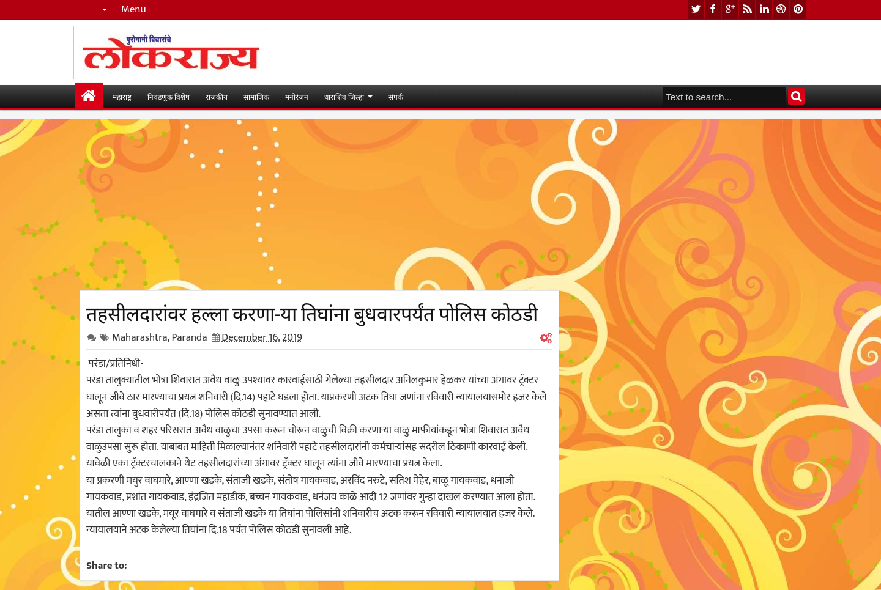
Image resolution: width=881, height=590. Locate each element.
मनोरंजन (296, 96)
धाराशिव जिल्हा (344, 96)
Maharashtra (140, 337)
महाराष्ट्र (122, 96)
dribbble (781, 9)
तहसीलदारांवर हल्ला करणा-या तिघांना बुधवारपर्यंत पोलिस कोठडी (312, 311)
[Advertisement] (319, 204)
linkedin (764, 9)
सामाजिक (256, 96)
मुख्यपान (89, 96)
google (730, 9)
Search (796, 96)
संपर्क (395, 96)
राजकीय (217, 96)
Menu (133, 9)
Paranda (189, 337)
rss (747, 9)
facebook (713, 9)
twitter (696, 9)
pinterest (798, 9)
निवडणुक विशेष (168, 96)
